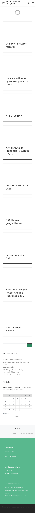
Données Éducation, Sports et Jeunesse (16, 495)
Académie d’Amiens (10, 470)
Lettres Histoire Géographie (15, 507)
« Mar (16, 416)
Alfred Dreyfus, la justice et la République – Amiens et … (17, 151)
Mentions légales (9, 451)
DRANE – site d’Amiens (11, 473)
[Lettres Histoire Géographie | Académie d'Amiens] (4, 3)
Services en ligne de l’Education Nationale (16, 490)
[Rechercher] (29, 345)
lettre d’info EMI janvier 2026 (11, 375)
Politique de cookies (10, 456)
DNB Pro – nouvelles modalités (12, 359)
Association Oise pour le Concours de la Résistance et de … (17, 292)
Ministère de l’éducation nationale (14, 487)
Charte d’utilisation (10, 454)
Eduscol (7, 493)
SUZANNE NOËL (14, 116)
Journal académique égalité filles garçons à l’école (17, 81)
